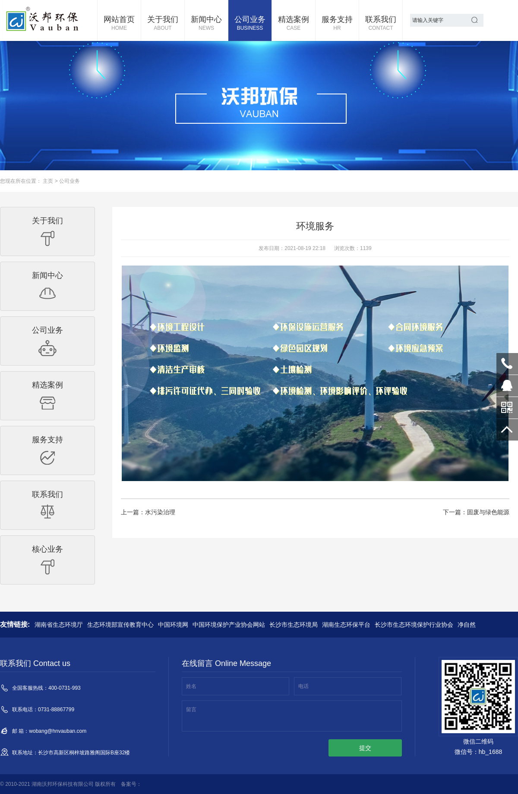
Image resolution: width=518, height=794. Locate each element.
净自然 (467, 624)
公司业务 (250, 23)
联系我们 (380, 23)
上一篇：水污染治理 (148, 512)
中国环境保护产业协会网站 (229, 624)
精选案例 (293, 23)
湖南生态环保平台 (346, 624)
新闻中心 (206, 23)
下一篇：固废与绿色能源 (476, 512)
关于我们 (162, 23)
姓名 (191, 686)
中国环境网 (173, 624)
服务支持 (337, 23)
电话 (303, 686)
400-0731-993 (507, 364)
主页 (48, 181)
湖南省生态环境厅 (59, 624)
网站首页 (119, 23)
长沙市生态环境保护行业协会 (414, 624)
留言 (191, 709)
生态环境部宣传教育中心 (120, 624)
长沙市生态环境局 (293, 624)
